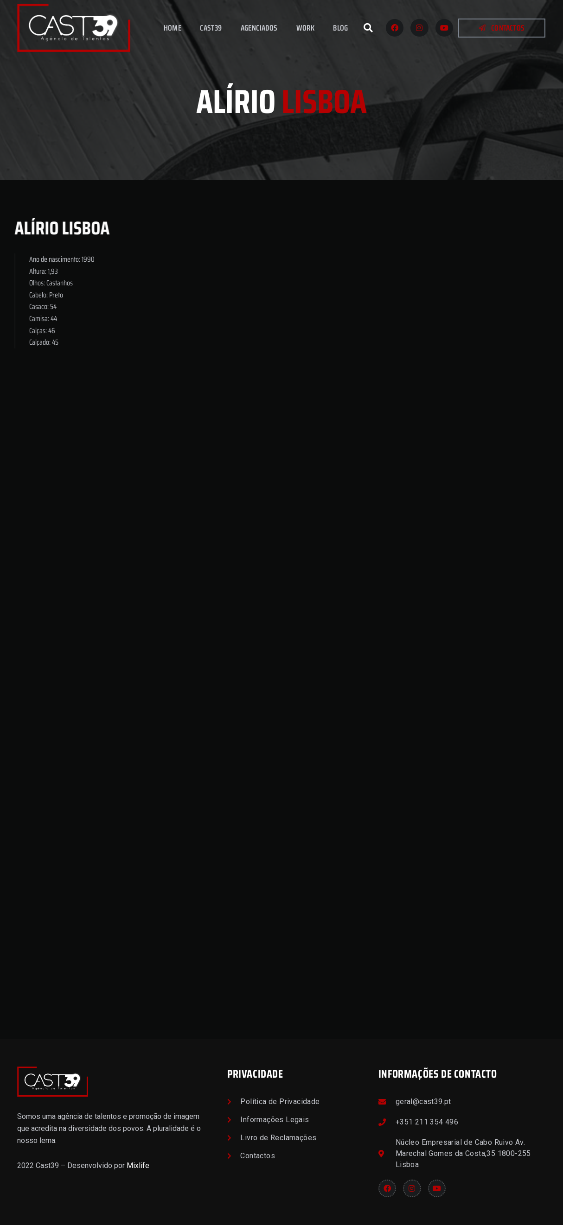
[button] (368, 27)
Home (173, 28)
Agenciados (259, 28)
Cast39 (211, 28)
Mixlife (138, 1165)
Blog (340, 28)
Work (305, 28)
